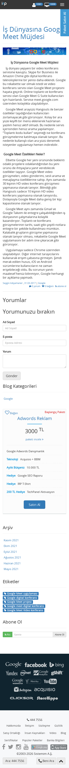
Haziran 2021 (12, 563)
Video (52, 733)
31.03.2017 (30, 283)
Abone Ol (59, 634)
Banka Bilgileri (56, 740)
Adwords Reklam (34, 418)
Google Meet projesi (18, 602)
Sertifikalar (11, 740)
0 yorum (35, 286)
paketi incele (34, 439)
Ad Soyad (9, 322)
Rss (7, 634)
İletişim (29, 725)
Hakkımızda (13, 725)
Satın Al (34, 504)
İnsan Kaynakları (35, 733)
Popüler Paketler (32, 740)
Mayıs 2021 (11, 569)
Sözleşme (44, 725)
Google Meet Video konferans (23, 610)
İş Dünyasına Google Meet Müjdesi (34, 33)
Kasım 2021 (11, 540)
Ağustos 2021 (12, 557)
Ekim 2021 (10, 546)
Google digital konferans (20, 597)
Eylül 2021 (10, 552)
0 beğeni (48, 286)
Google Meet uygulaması (20, 593)
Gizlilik (58, 725)
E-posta (7, 336)
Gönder (11, 376)
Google (41, 283)
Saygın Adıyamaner (13, 283)
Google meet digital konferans (24, 606)
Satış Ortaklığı (11, 733)
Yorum (7, 351)
